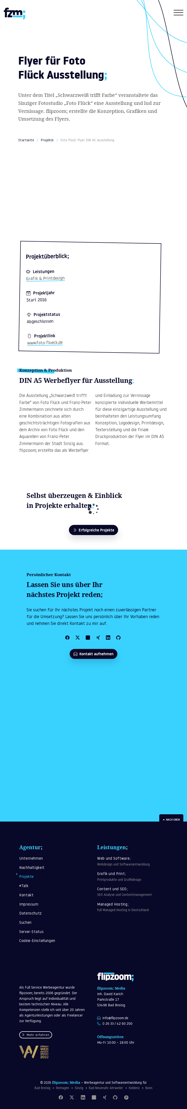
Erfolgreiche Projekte (93, 530)
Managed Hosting (132, 908)
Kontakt (26, 895)
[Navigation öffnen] (178, 14)
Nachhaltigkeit (32, 868)
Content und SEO (132, 892)
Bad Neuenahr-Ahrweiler (106, 1088)
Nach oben (171, 820)
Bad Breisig (42, 1088)
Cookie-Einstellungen (37, 941)
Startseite (26, 140)
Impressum (28, 905)
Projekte (47, 140)
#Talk (23, 886)
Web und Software (132, 862)
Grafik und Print (132, 877)
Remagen (62, 1088)
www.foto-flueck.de (45, 343)
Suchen (25, 923)
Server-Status (31, 932)
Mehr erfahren (35, 1035)
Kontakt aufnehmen (93, 653)
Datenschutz (30, 914)
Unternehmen (31, 859)
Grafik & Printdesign (45, 278)
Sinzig (79, 1088)
